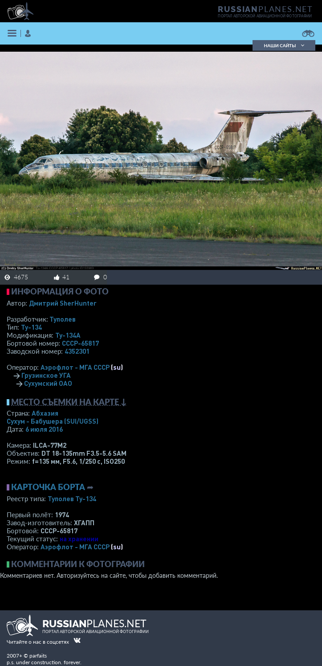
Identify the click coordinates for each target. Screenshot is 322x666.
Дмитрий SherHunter (63, 303)
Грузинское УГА (46, 375)
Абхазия (45, 413)
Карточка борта (48, 487)
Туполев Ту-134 (72, 498)
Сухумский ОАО (48, 383)
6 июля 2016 (44, 429)
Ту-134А (68, 335)
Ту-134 (31, 327)
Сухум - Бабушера (52, 421)
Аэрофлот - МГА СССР (75, 367)
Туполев (62, 319)
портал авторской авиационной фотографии (265, 16)
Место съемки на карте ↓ (69, 402)
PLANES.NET (265, 9)
